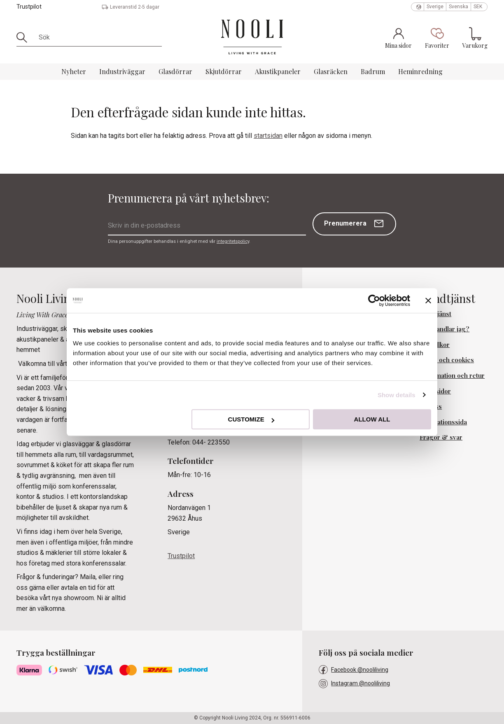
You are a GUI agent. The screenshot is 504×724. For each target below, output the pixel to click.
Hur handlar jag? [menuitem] (444, 329)
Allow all (372, 419)
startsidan (268, 136)
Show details (396, 394)
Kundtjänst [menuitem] (435, 314)
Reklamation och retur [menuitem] (452, 375)
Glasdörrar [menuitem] (175, 71)
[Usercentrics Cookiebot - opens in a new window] (374, 300)
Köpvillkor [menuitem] (435, 344)
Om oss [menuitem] (431, 406)
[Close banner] (428, 300)
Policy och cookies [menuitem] (447, 360)
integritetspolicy (233, 241)
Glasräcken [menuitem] (331, 71)
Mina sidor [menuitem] (435, 391)
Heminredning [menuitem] (420, 71)
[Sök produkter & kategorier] (97, 37)
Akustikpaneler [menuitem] (278, 71)
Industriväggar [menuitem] (122, 71)
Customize (251, 419)
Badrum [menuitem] (373, 71)
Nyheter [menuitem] (73, 71)
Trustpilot (29, 6)
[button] (437, 38)
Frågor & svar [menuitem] (441, 437)
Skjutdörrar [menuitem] (223, 71)
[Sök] (24, 37)
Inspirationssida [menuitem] (443, 422)
